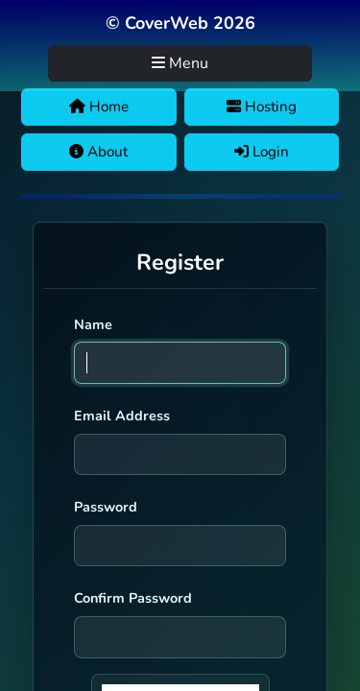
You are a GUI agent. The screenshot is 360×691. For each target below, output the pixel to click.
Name (93, 324)
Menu (180, 63)
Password (105, 506)
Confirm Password (133, 598)
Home (99, 106)
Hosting (262, 106)
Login (261, 151)
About (98, 151)
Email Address (122, 415)
